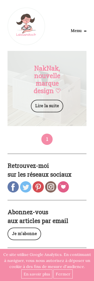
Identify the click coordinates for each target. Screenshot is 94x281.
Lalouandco (26, 26)
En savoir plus (37, 273)
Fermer (63, 273)
